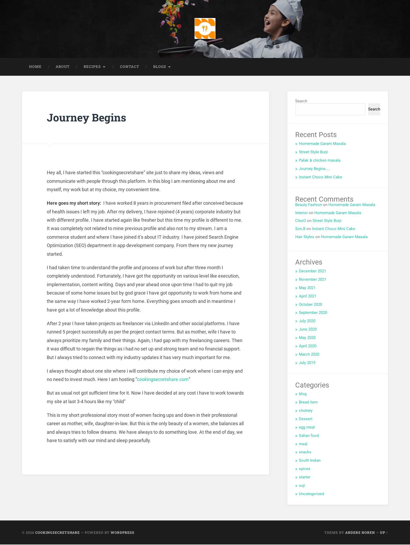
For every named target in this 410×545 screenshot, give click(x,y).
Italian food (309, 436)
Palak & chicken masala (319, 161)
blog (302, 394)
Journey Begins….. (314, 169)
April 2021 (307, 296)
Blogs (159, 67)
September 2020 (313, 313)
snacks (305, 452)
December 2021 (312, 271)
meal (303, 444)
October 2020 (310, 304)
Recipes (92, 67)
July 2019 (307, 363)
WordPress (122, 533)
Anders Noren (360, 533)
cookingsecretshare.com (162, 380)
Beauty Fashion (308, 205)
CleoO (300, 221)
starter (304, 477)
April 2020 (307, 346)
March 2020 (309, 355)
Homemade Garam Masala (322, 144)
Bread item (308, 402)
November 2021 (312, 280)
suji (302, 486)
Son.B (300, 229)
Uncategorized (311, 494)
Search (301, 101)
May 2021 (307, 288)
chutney (305, 411)
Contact (129, 67)
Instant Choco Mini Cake (320, 177)
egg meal (307, 427)
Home (35, 67)
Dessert (305, 419)
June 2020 (308, 329)
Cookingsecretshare (57, 533)
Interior (301, 213)
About (63, 67)
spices (304, 469)
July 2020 (307, 321)
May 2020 (307, 338)
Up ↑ (384, 533)
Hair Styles (304, 237)
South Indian (310, 461)
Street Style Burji (313, 152)
